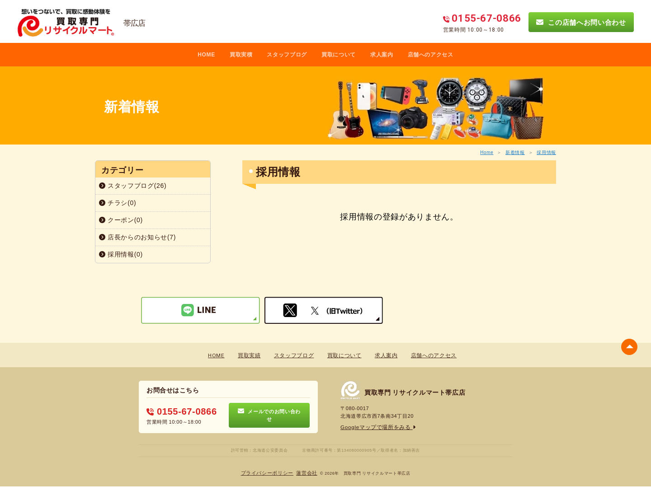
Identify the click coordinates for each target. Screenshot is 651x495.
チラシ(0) (117, 202)
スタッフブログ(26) (132, 185)
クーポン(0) (121, 220)
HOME (206, 54)
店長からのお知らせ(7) (137, 237)
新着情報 (515, 152)
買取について (338, 54)
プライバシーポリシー (268, 472)
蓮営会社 (304, 472)
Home (486, 152)
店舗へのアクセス (430, 54)
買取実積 (241, 54)
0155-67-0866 (178, 411)
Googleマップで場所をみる (375, 427)
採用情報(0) (121, 254)
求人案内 (381, 54)
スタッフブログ (287, 54)
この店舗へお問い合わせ (581, 22)
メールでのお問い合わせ (269, 415)
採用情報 (546, 152)
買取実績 (250, 356)
